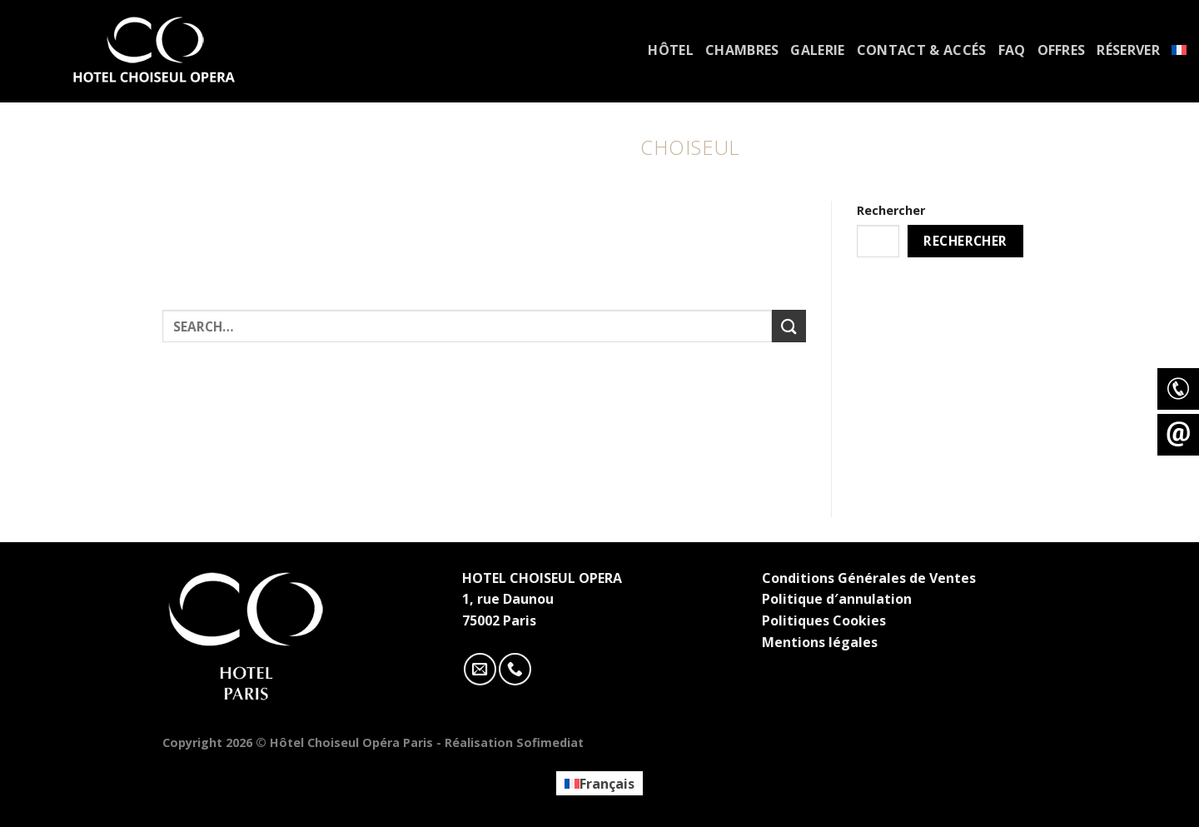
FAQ (1012, 50)
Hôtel (671, 50)
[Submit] (788, 326)
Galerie (817, 50)
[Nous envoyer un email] (480, 669)
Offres (1061, 50)
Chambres (742, 50)
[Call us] (515, 669)
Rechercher (891, 210)
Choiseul (690, 147)
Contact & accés (922, 50)
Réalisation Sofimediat (514, 742)
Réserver (1128, 50)
